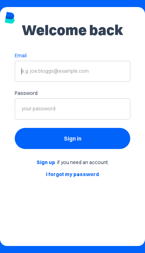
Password (26, 93)
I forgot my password (72, 174)
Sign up (46, 162)
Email (21, 55)
